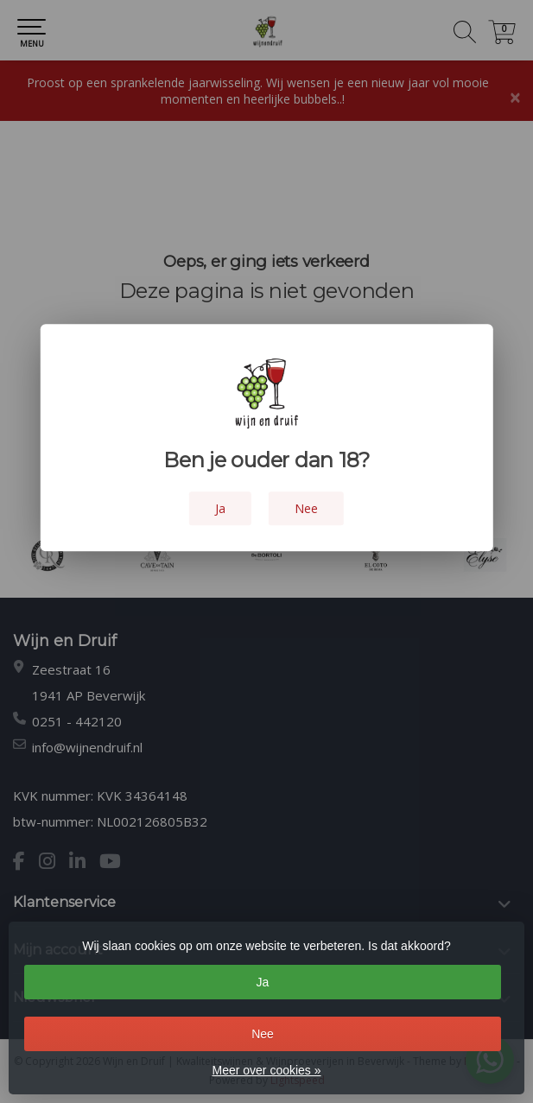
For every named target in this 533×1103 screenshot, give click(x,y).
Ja (263, 982)
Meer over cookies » (266, 1070)
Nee (262, 1034)
